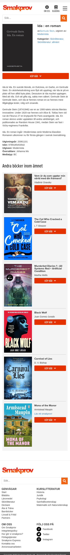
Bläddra (56, 9)
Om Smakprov (9, 527)
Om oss (47, 9)
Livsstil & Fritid (9, 514)
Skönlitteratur (8, 502)
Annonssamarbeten (11, 547)
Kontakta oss (8, 543)
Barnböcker (7, 511)
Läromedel (7, 498)
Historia (40, 492)
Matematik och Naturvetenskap (52, 505)
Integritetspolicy (9, 530)
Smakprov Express (11, 540)
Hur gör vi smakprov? (12, 534)
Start (4, 492)
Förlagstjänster (9, 537)
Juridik (40, 495)
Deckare (6, 505)
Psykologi (41, 498)
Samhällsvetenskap (46, 502)
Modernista (43, 34)
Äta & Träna (8, 508)
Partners (6, 518)
